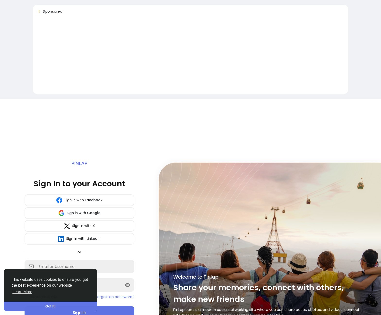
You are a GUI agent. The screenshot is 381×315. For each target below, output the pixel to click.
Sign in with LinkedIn (79, 239)
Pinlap (79, 163)
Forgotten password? (114, 296)
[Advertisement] (183, 56)
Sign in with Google (79, 213)
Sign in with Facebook (79, 200)
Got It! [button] (50, 306)
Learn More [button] (22, 292)
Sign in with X (79, 226)
